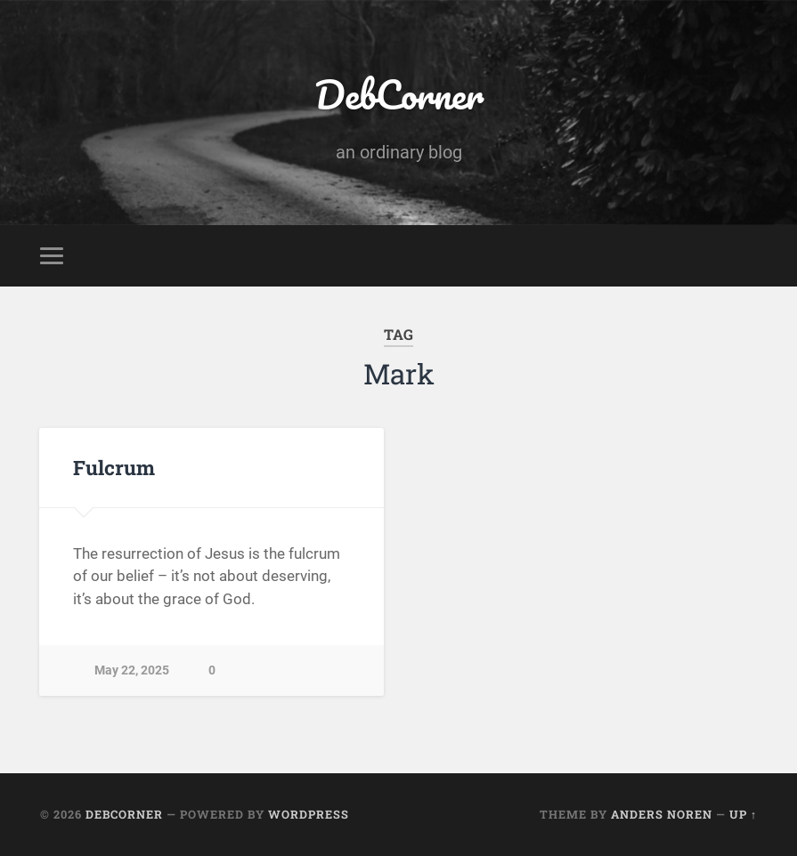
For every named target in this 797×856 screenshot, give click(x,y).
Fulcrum (114, 467)
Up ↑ (743, 814)
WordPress (308, 814)
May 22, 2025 (131, 670)
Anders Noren (661, 814)
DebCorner (399, 93)
